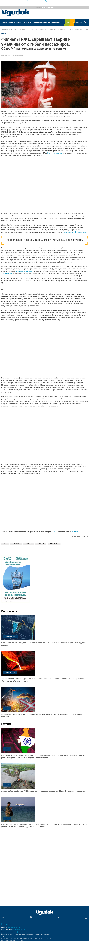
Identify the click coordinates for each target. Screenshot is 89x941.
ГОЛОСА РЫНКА (34, 29)
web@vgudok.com (19, 932)
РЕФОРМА (70, 29)
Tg (48, 8)
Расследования (54, 22)
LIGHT (54, 532)
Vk (41, 8)
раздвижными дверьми (23, 271)
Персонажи (62, 29)
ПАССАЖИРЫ (44, 29)
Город (67, 22)
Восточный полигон (20, 29)
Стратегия (5, 29)
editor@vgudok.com (14, 927)
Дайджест (41, 544)
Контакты (6, 924)
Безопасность (54, 544)
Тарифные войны (40, 22)
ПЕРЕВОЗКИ (53, 29)
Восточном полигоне (54, 153)
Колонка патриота (15, 22)
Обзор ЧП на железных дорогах (43, 791)
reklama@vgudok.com (18, 929)
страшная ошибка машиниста (75, 232)
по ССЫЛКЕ (7, 273)
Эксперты (27, 22)
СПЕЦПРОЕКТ (79, 29)
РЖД (11, 29)
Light (72, 22)
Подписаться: (37, 8)
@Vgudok (74, 532)
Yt (45, 8)
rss (52, 7)
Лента (4, 22)
